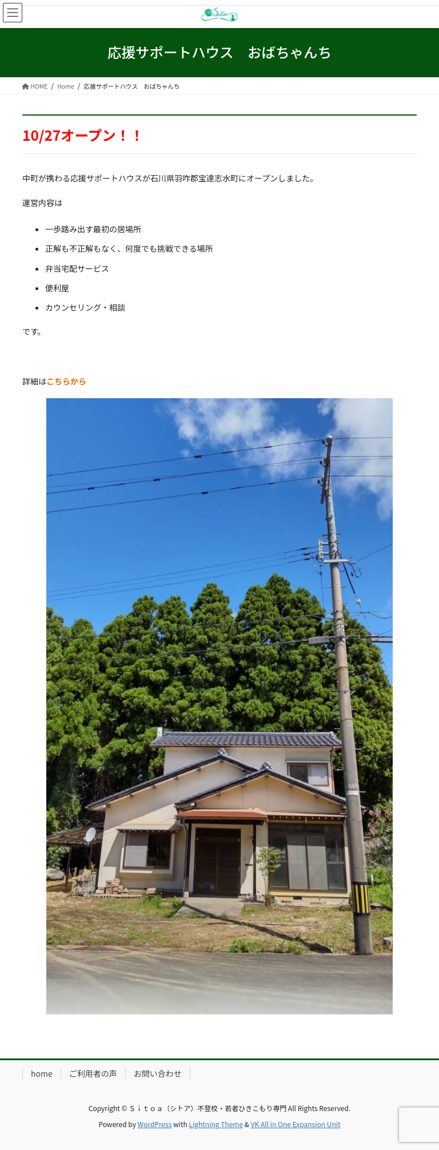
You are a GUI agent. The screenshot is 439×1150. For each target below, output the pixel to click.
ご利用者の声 (93, 1073)
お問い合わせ (158, 1073)
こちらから (66, 381)
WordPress (155, 1124)
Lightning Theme (216, 1124)
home (42, 1073)
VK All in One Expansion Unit (296, 1124)
